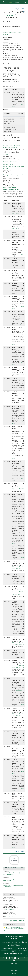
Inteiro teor (9, 15)
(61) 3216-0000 (20, 950)
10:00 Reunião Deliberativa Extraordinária (18, 593)
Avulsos (5, 154)
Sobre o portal (14, 963)
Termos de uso (14, 967)
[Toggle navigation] (3, 2)
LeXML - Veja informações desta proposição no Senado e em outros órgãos (13, 928)
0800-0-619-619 (15, 948)
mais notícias (20, 891)
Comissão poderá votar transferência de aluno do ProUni (13, 886)
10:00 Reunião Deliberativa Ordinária (18, 489)
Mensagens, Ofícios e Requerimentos (13, 175)
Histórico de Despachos (10, 162)
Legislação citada (8, 165)
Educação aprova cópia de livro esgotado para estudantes (13, 879)
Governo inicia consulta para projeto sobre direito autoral (12, 873)
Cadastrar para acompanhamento (11, 188)
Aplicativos (14, 970)
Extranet (14, 973)
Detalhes (12, 902)
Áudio (6, 902)
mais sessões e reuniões (16, 920)
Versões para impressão (19, 8)
